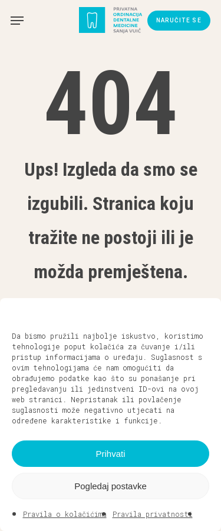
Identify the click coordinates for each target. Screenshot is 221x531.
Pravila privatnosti (153, 514)
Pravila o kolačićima (65, 514)
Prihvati (110, 454)
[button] (203, 313)
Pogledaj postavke (110, 486)
